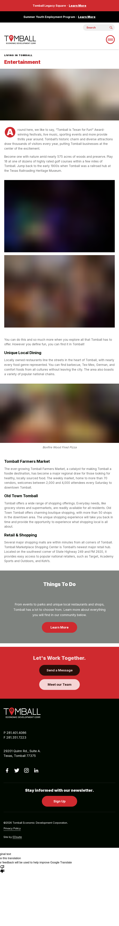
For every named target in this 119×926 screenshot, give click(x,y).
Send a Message (60, 670)
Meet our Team (60, 684)
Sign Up (59, 801)
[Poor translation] (2, 869)
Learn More (77, 5)
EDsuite (17, 837)
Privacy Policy (12, 828)
